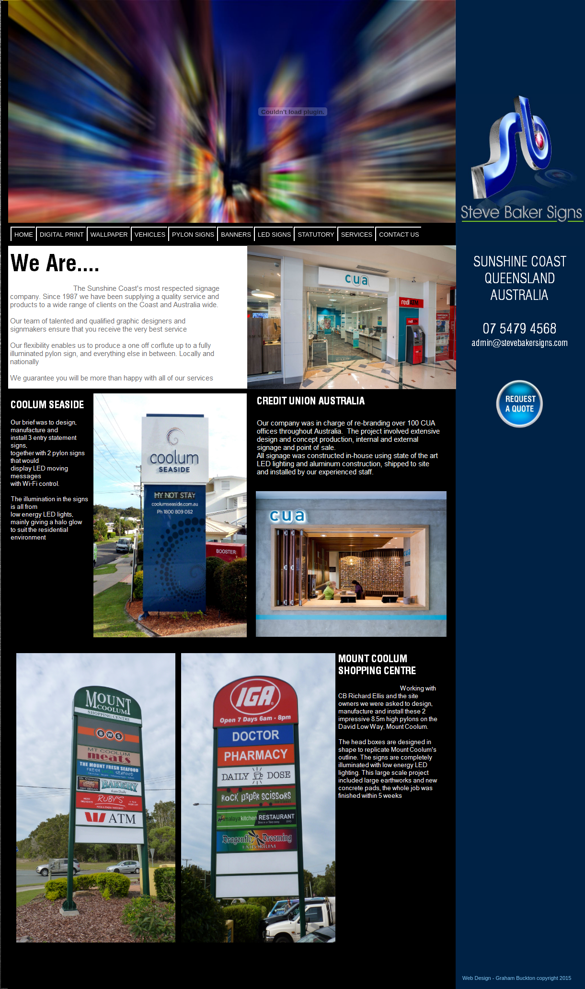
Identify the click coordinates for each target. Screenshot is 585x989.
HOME (23, 234)
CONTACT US (399, 234)
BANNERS (236, 234)
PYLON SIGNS (193, 234)
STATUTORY (316, 234)
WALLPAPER (109, 234)
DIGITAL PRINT (62, 234)
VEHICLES (150, 234)
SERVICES (357, 234)
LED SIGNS (274, 234)
